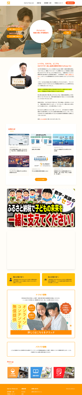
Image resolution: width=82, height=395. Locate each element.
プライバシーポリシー (70, 388)
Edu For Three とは (29, 3)
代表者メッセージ (59, 3)
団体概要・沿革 (47, 3)
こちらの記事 (43, 119)
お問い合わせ (70, 3)
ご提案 (67, 33)
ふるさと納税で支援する (14, 36)
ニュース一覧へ (41, 179)
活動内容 (39, 3)
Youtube (23, 391)
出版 (22, 394)
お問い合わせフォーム (36, 391)
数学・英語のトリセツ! (14, 29)
